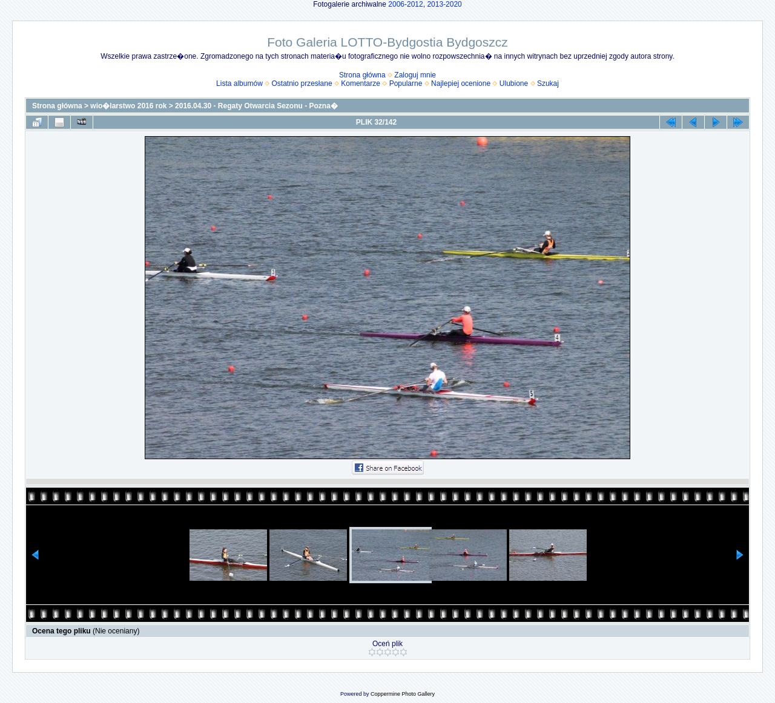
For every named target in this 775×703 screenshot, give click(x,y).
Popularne (406, 83)
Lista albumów (239, 83)
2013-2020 (444, 4)
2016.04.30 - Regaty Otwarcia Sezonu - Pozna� (256, 106)
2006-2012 (405, 4)
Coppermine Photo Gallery (403, 694)
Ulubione (514, 83)
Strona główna (362, 75)
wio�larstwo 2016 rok (128, 106)
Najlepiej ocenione (460, 83)
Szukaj (548, 83)
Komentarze (360, 83)
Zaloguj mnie (415, 75)
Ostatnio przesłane (302, 83)
